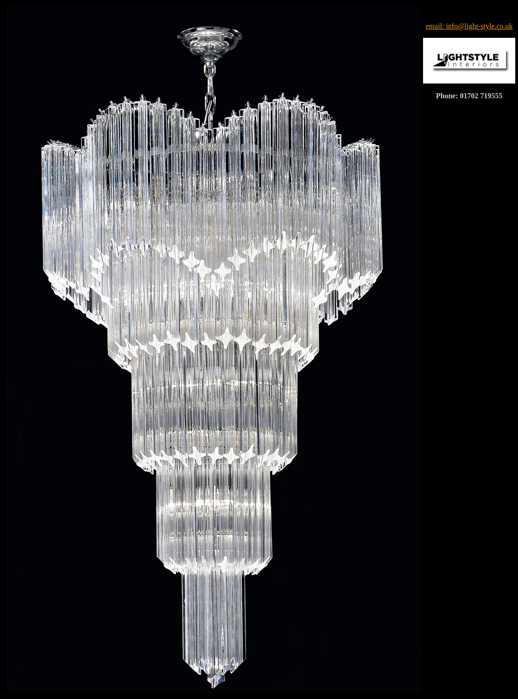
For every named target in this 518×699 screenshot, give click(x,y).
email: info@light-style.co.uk (469, 26)
